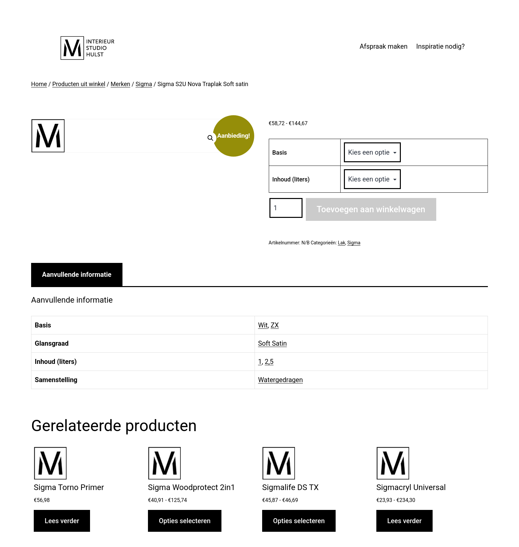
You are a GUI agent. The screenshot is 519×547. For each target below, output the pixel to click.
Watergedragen (280, 380)
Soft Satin (272, 343)
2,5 (269, 362)
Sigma (144, 84)
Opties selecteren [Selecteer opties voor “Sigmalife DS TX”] (299, 521)
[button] (210, 138)
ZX (275, 325)
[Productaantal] (286, 208)
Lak (341, 242)
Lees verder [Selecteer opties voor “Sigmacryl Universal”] (404, 521)
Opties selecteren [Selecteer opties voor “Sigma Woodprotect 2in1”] (185, 521)
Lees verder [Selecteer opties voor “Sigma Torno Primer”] (62, 521)
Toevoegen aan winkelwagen (371, 209)
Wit (263, 325)
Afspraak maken (383, 46)
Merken (120, 84)
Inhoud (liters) (291, 179)
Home (39, 84)
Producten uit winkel (78, 84)
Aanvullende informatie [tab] (76, 274)
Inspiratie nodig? (440, 46)
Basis (279, 152)
